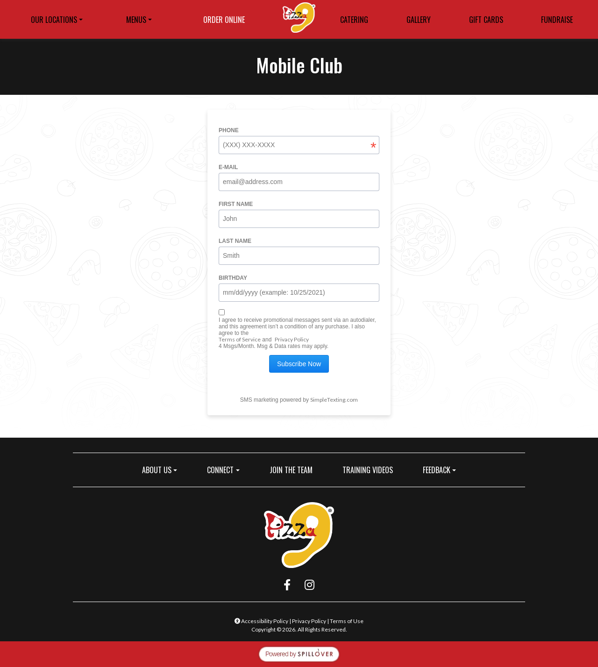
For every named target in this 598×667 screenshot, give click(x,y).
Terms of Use (346, 620)
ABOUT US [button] (156, 469)
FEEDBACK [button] (436, 469)
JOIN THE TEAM (295, 469)
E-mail (228, 167)
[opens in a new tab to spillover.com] (299, 652)
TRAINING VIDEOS (367, 469)
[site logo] (299, 19)
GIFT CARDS (489, 21)
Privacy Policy (292, 339)
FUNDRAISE (557, 19)
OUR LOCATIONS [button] (54, 19)
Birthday (233, 278)
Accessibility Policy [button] (261, 620)
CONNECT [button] (220, 469)
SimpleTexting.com (334, 399)
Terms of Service (240, 339)
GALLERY (418, 19)
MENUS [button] (136, 19)
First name (236, 204)
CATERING (354, 19)
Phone (229, 130)
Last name (235, 241)
